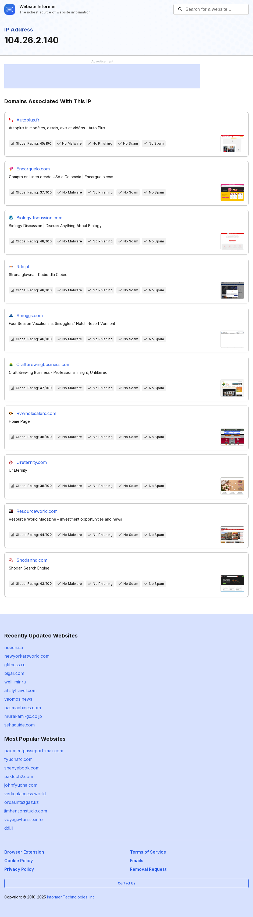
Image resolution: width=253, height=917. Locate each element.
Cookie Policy (18, 860)
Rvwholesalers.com (36, 413)
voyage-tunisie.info (23, 819)
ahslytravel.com (20, 690)
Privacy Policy (19, 869)
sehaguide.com (19, 725)
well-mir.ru (15, 682)
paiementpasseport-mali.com (33, 750)
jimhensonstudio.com (25, 811)
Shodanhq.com (31, 560)
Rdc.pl (22, 266)
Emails (136, 860)
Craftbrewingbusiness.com (43, 364)
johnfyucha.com (20, 785)
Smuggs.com (29, 315)
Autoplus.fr (28, 120)
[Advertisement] (102, 76)
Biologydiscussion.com (39, 217)
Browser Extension (24, 852)
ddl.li (8, 828)
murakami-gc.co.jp (23, 716)
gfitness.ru (15, 664)
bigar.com (14, 673)
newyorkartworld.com (26, 656)
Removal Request (148, 869)
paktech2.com (18, 776)
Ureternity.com (31, 462)
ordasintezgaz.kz (21, 802)
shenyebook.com (22, 768)
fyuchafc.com (18, 759)
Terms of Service (148, 852)
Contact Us (126, 883)
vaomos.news (18, 699)
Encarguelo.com (33, 168)
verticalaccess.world (25, 793)
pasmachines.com (22, 707)
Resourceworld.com (37, 511)
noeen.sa (13, 647)
